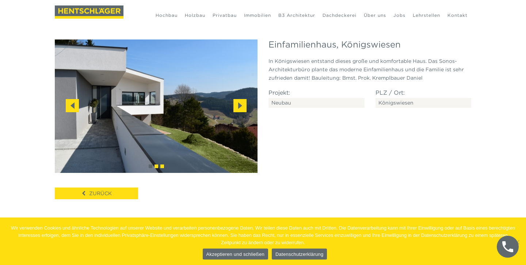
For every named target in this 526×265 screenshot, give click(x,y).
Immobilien (257, 15)
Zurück (100, 193)
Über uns (375, 15)
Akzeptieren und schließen (235, 254)
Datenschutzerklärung (299, 254)
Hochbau (167, 15)
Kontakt (457, 15)
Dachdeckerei (340, 15)
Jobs (399, 15)
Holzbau (195, 15)
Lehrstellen (426, 15)
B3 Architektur (296, 15)
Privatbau (225, 15)
